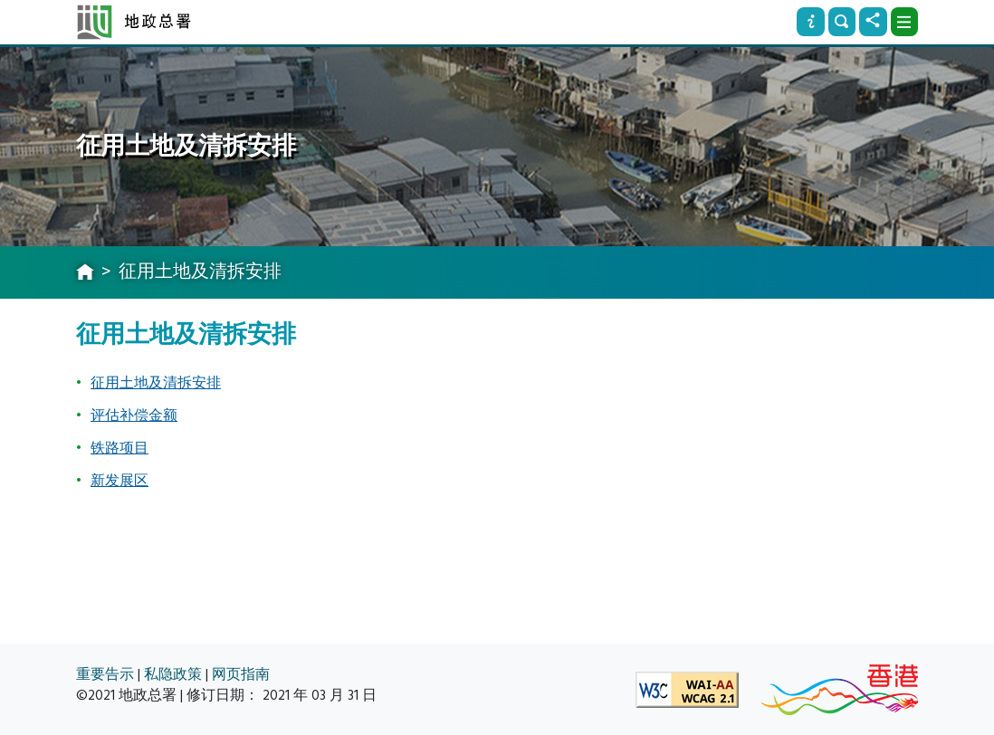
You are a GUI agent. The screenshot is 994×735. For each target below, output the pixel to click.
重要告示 (105, 674)
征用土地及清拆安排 (156, 383)
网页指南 (241, 674)
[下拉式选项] (904, 21)
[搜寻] (841, 21)
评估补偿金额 (134, 415)
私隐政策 (173, 674)
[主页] (85, 273)
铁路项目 (119, 448)
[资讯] (810, 21)
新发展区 (119, 481)
